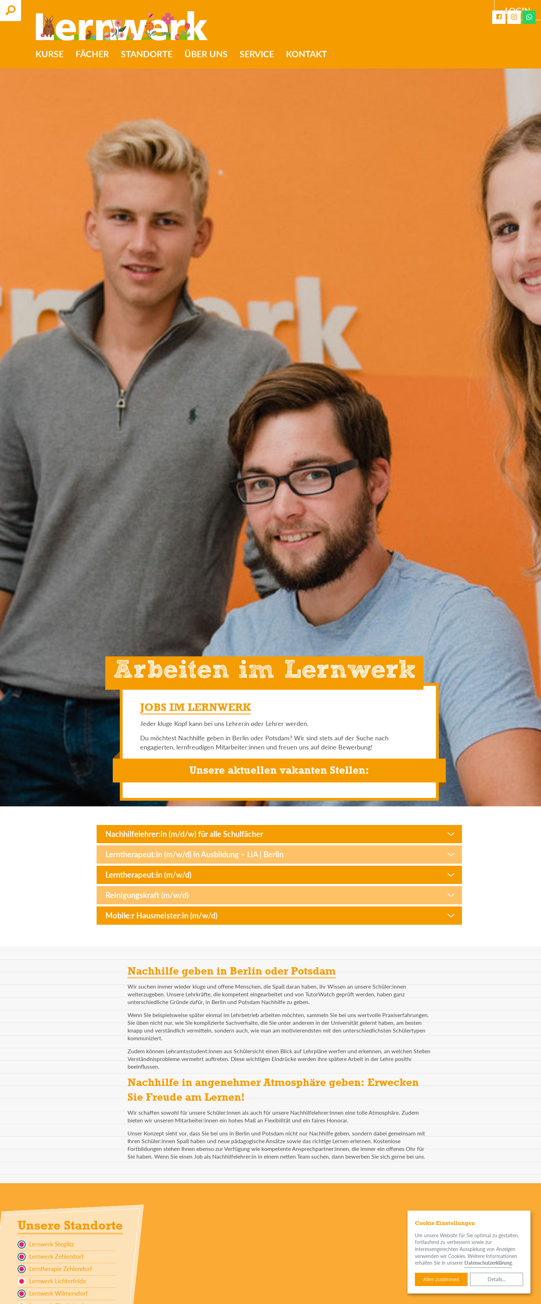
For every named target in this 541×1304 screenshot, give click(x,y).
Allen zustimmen (441, 1279)
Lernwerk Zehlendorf (51, 1257)
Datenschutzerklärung (488, 1263)
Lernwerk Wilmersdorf (53, 1294)
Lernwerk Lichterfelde (52, 1281)
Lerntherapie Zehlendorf (55, 1269)
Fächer (92, 53)
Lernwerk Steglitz (46, 1244)
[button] (279, 834)
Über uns (206, 53)
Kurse (49, 53)
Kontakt (306, 53)
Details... (497, 1279)
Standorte (146, 53)
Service (257, 53)
